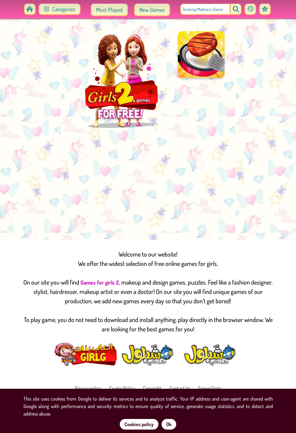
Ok (169, 424)
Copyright (152, 388)
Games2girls (209, 388)
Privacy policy (88, 388)
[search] (235, 9)
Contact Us (179, 388)
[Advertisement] (148, 184)
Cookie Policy (122, 388)
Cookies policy (139, 424)
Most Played (109, 9)
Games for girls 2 (99, 282)
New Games (152, 9)
